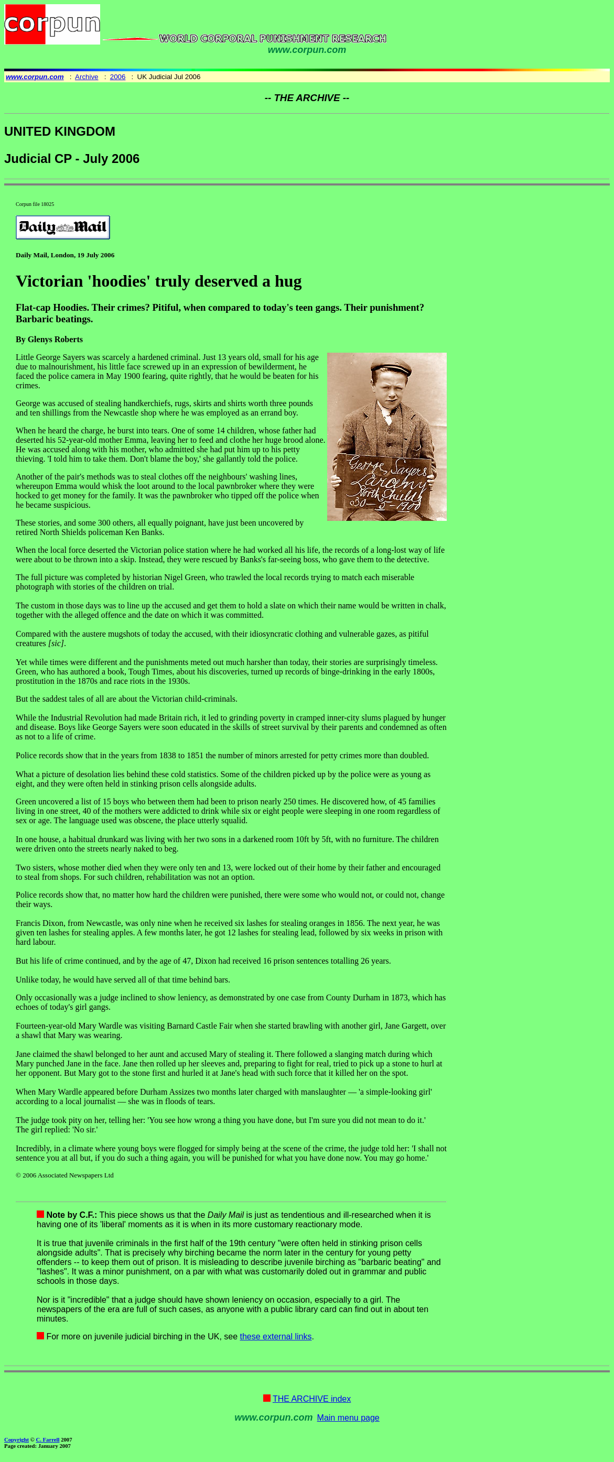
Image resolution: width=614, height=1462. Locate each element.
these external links (276, 1336)
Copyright (16, 1439)
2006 (118, 77)
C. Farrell (47, 1439)
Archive (86, 77)
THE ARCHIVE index (312, 1398)
